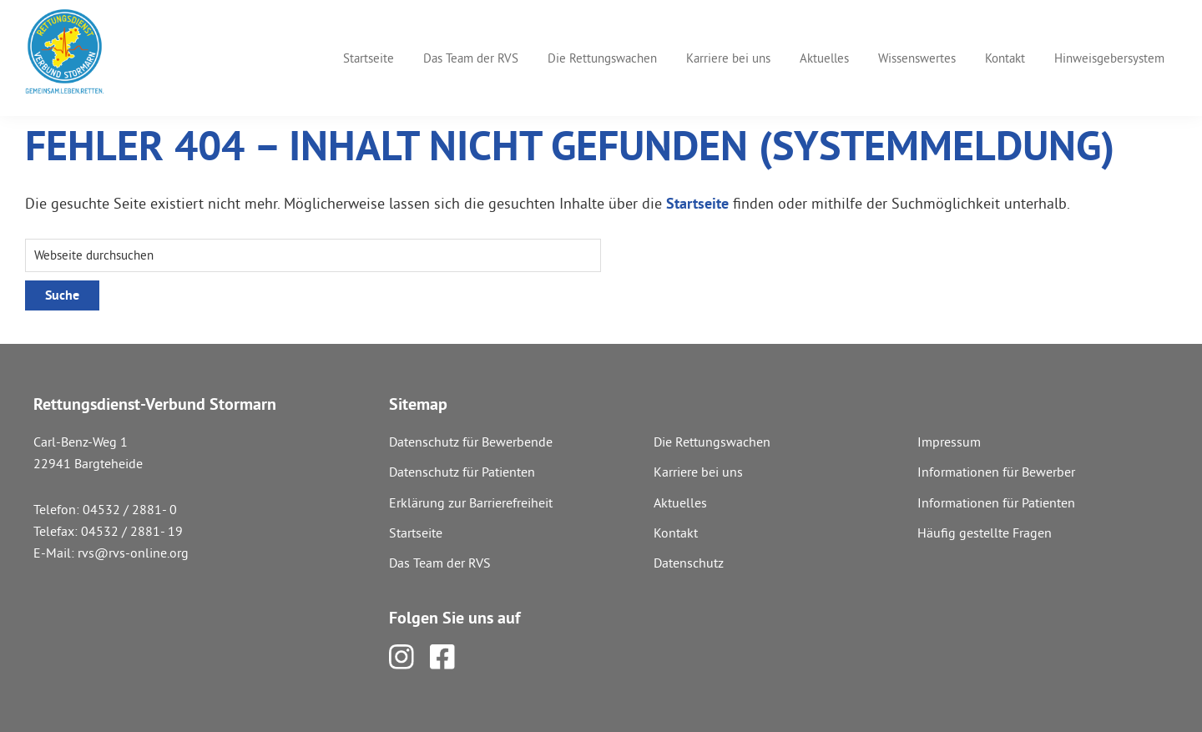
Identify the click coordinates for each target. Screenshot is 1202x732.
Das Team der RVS (440, 562)
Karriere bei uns (698, 471)
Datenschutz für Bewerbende (471, 441)
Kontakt (676, 532)
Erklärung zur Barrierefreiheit (471, 502)
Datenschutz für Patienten (462, 471)
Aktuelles (680, 502)
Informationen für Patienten (996, 502)
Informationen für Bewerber (996, 471)
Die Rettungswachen (712, 441)
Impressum (949, 441)
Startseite (697, 203)
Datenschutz (689, 562)
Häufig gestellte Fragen (984, 532)
